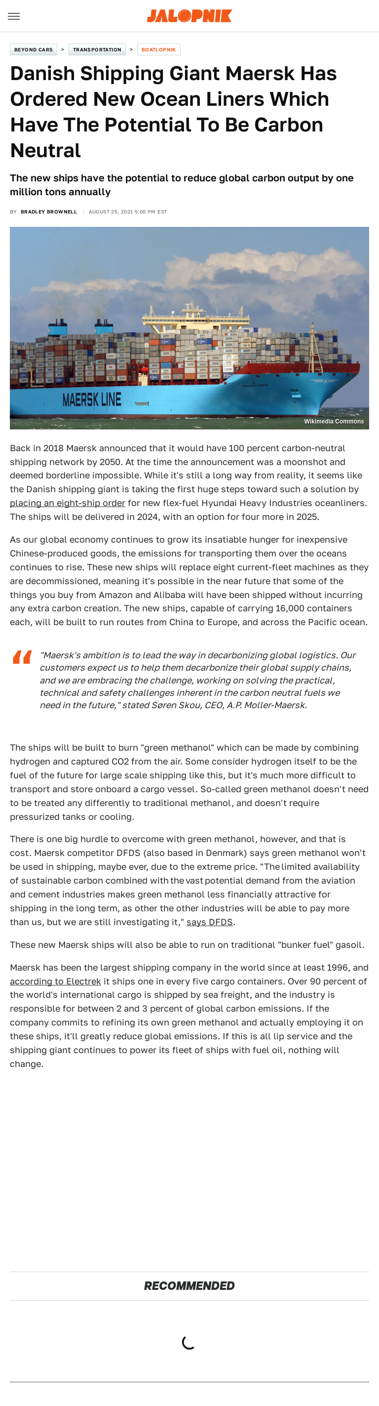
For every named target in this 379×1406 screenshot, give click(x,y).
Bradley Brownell (49, 211)
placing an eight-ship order (67, 503)
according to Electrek (55, 981)
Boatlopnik (159, 49)
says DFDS (210, 922)
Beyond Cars (33, 49)
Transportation (97, 49)
